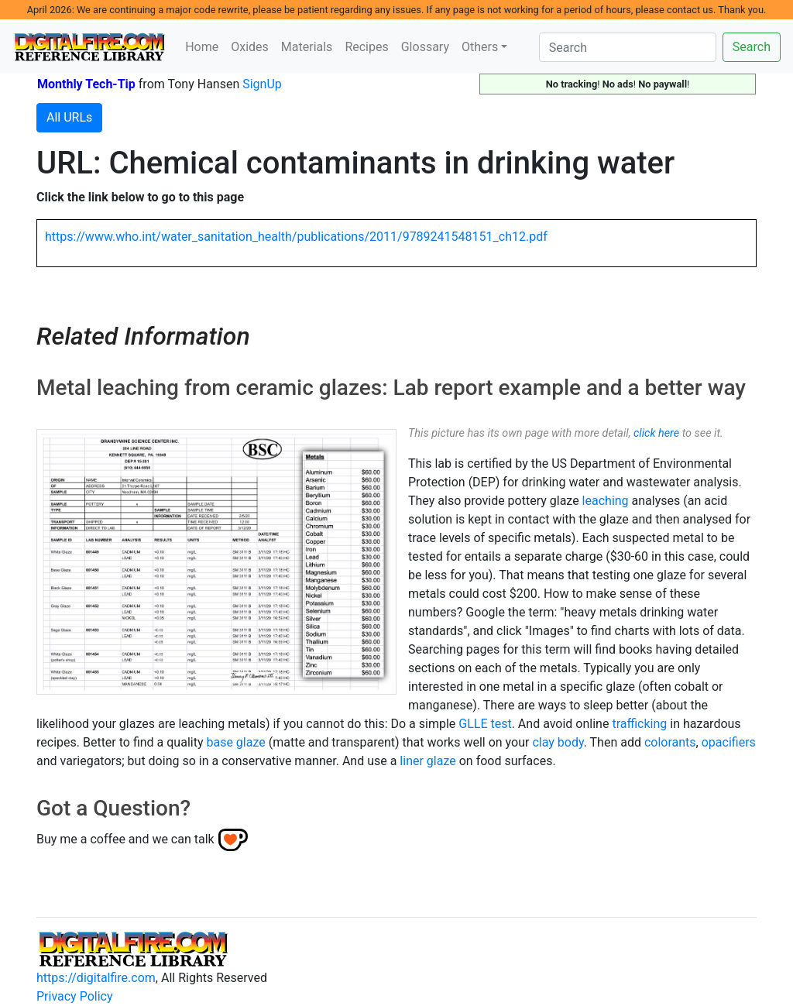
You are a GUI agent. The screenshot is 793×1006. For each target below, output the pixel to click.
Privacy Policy (74, 996)
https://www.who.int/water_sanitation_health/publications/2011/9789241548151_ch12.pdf (296, 236)
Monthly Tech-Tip (86, 84)
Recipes (366, 46)
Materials (307, 46)
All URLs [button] (69, 117)
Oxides (250, 46)
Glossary (425, 46)
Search (752, 46)
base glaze (235, 742)
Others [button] (480, 46)
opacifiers (729, 742)
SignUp (262, 84)
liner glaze (427, 761)
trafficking (639, 723)
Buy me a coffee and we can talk (125, 838)
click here (656, 433)
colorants (670, 742)
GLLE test (484, 723)
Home (201, 46)
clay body (557, 742)
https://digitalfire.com (96, 977)
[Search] (627, 47)
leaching (605, 500)
